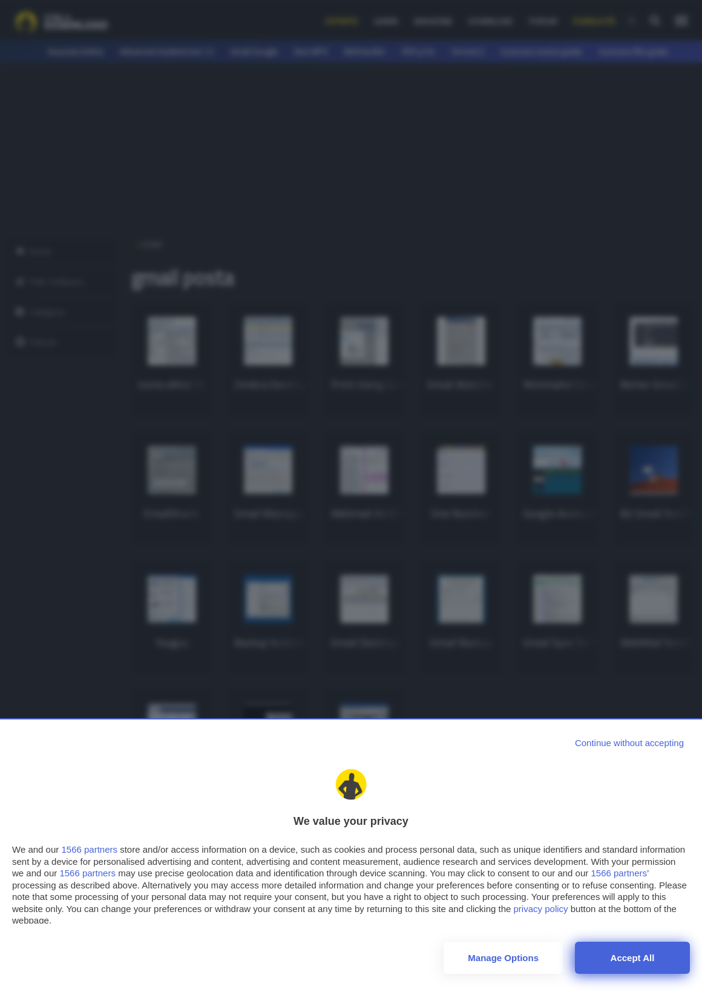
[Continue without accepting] (629, 743)
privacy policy (541, 909)
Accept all (633, 958)
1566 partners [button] (89, 849)
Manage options (503, 958)
